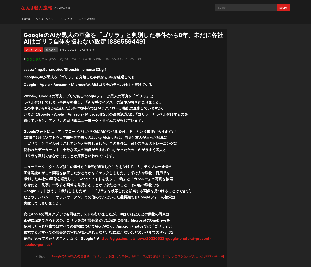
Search (283, 7)
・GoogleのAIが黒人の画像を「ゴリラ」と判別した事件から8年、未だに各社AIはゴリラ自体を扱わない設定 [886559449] (135, 256)
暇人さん (51, 49)
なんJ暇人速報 (36, 8)
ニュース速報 (86, 18)
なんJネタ (66, 18)
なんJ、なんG (44, 18)
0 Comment (87, 49)
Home (26, 18)
